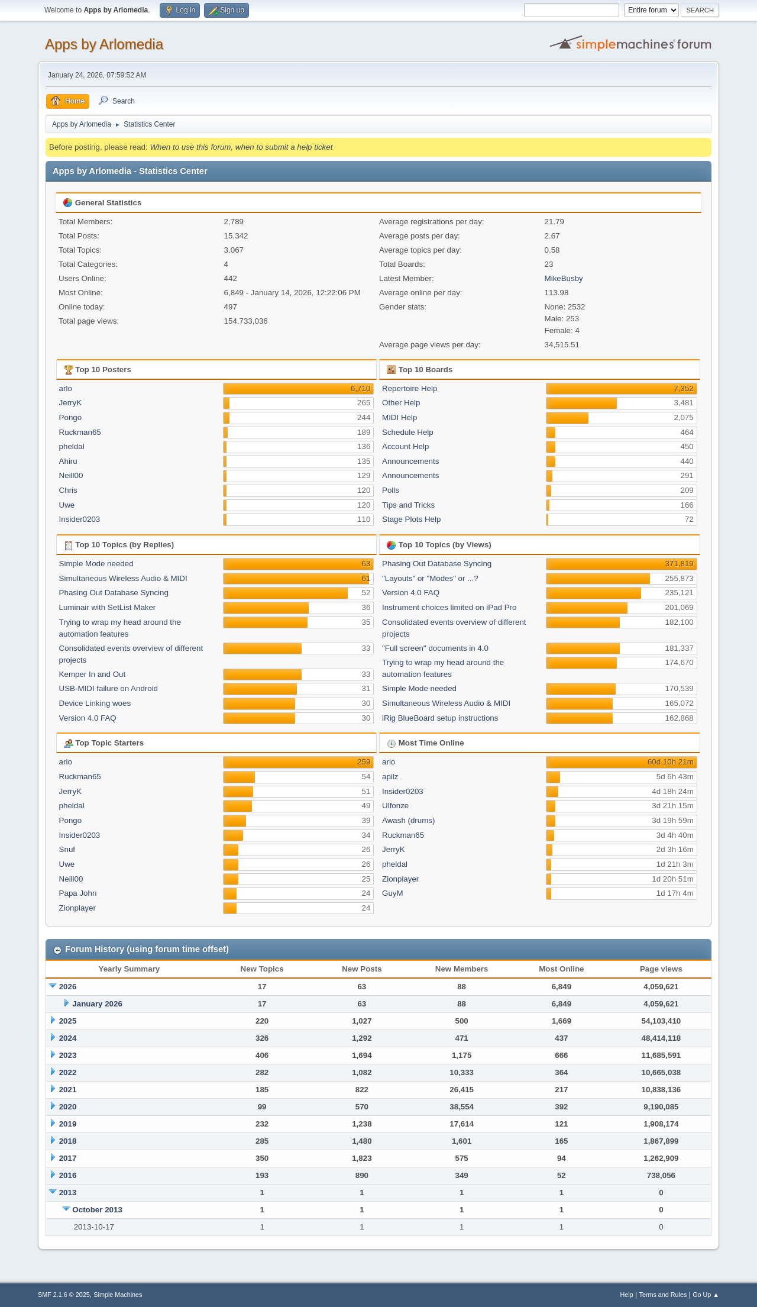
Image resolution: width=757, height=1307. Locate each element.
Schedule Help (408, 432)
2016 (68, 1175)
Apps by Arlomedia (104, 44)
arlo (65, 388)
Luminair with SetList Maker (107, 607)
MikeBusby (564, 278)
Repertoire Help (409, 388)
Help (626, 1294)
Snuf (67, 849)
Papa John (78, 893)
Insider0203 (80, 519)
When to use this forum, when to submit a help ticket (241, 147)
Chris (68, 490)
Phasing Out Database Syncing (114, 592)
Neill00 (71, 475)
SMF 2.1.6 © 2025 (64, 1294)
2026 (68, 986)
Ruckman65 (80, 432)
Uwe (67, 505)
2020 (68, 1106)
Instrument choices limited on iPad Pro (449, 607)
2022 (68, 1072)
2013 (68, 1192)
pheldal (72, 446)
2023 (68, 1055)
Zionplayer (77, 907)
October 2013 (97, 1209)
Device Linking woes (95, 703)
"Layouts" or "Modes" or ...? (430, 578)
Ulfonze (395, 805)
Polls (390, 490)
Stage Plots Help (411, 519)
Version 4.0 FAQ (88, 718)
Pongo (70, 417)
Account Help (405, 446)
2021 (68, 1089)
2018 (68, 1141)
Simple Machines (117, 1294)
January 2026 (97, 1003)
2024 (68, 1038)
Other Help (401, 402)
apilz (390, 776)
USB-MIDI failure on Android (108, 688)
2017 (68, 1158)
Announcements (410, 461)
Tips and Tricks (408, 505)
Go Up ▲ (706, 1294)
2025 (68, 1020)
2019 (68, 1123)
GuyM (392, 893)
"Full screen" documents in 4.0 (435, 648)
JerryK (70, 402)
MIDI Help (399, 417)
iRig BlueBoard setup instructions (440, 718)
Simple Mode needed (96, 563)
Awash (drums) (408, 820)
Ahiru (68, 461)
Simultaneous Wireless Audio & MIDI (123, 578)
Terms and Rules (663, 1294)
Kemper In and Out (92, 674)
